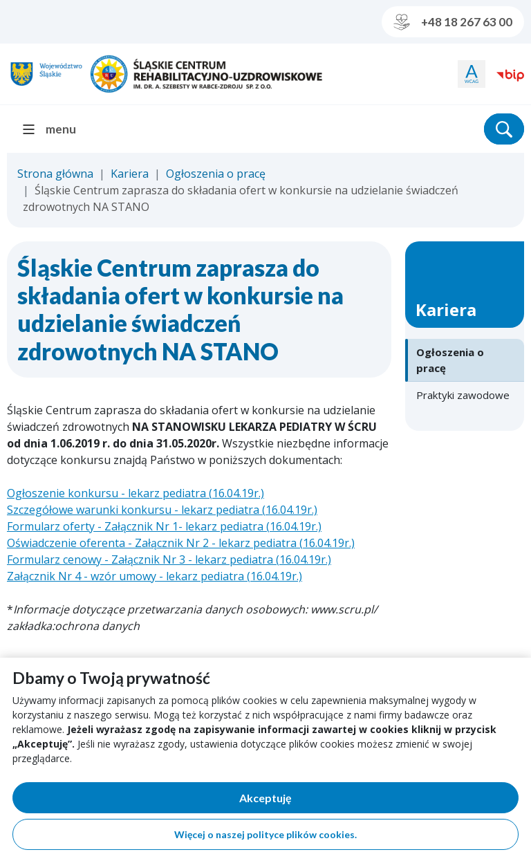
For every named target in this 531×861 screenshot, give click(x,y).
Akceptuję (313, 800)
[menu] (55, 129)
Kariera (130, 173)
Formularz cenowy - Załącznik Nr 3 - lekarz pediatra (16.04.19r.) (169, 559)
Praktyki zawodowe (463, 395)
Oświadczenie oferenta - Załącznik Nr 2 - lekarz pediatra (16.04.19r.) (181, 542)
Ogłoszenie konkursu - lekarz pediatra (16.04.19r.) (135, 493)
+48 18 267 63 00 (452, 22)
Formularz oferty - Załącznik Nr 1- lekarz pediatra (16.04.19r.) (164, 526)
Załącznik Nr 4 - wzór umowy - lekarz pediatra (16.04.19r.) (154, 576)
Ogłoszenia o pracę (216, 173)
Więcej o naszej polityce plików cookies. (265, 834)
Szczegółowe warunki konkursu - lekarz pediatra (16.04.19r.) (162, 509)
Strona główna (55, 173)
